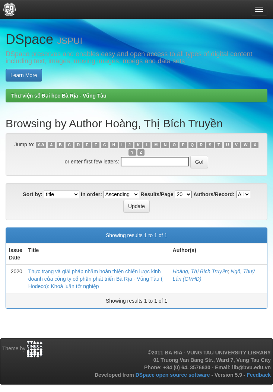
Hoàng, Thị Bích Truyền (200, 271)
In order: (91, 194)
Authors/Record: (213, 194)
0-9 (41, 145)
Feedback (259, 375)
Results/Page (157, 194)
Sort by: (32, 194)
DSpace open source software (174, 375)
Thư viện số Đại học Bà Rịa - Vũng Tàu (59, 96)
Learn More (23, 75)
